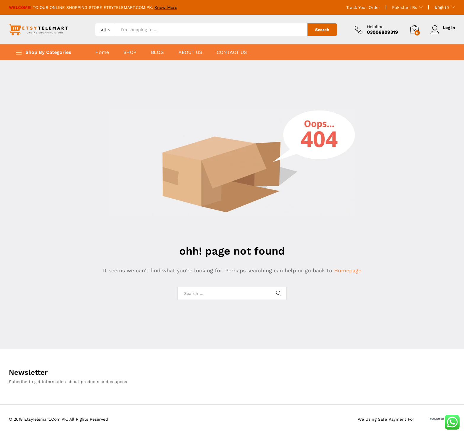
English (442, 7)
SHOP (129, 52)
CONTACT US (232, 52)
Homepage (347, 270)
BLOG (157, 52)
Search (322, 29)
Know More (165, 7)
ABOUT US (190, 52)
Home (102, 52)
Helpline (375, 26)
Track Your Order (363, 7)
